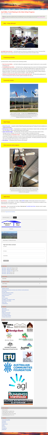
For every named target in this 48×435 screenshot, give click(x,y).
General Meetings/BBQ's (6, 419)
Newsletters (4, 422)
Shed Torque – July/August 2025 (7, 270)
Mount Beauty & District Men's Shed (24, 2)
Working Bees (4, 429)
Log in (35, 433)
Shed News (13, 211)
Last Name (5, 246)
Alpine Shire (4, 311)
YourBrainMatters (5, 303)
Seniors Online (4, 302)
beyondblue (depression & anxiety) (7, 292)
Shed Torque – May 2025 (6, 272)
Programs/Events (8, 211)
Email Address (5, 255)
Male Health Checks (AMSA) (6, 300)
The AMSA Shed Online (31, 206)
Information (4, 421)
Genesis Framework (27, 433)
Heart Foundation (5, 298)
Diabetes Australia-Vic (5, 295)
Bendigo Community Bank (6, 312)
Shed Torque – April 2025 (6, 273)
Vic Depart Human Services (6, 316)
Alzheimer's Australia (5, 288)
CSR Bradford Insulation (6, 314)
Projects (3, 425)
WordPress (32, 433)
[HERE (23, 200)
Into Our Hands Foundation (6, 315)
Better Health (4, 291)
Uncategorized (4, 428)
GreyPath (3, 296)
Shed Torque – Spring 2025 (6, 269)
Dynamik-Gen (20, 433)
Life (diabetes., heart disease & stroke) (8, 299)
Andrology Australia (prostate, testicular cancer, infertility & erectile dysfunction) (15, 289)
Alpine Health (4, 308)
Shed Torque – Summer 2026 (6, 268)
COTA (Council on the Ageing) (6, 294)
